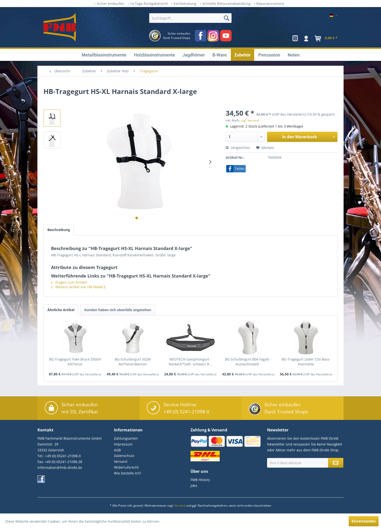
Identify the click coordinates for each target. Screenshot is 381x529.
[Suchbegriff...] (190, 18)
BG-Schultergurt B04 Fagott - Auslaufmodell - (248, 361)
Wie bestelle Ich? (127, 473)
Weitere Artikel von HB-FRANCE (78, 287)
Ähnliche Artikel (60, 309)
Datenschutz (124, 455)
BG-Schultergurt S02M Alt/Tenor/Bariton (133, 361)
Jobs (193, 485)
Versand (120, 461)
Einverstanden (364, 521)
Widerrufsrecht (126, 467)
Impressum (123, 444)
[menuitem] (190, 29)
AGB (117, 450)
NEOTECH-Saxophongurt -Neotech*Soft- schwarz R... (190, 361)
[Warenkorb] (325, 38)
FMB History (200, 479)
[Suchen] (226, 18)
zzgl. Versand (250, 120)
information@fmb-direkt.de (59, 467)
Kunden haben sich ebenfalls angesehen (117, 309)
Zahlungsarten (126, 438)
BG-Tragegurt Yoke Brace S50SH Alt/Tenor (75, 361)
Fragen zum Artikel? (69, 282)
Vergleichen (238, 147)
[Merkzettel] (295, 38)
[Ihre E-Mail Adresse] (297, 463)
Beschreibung (58, 229)
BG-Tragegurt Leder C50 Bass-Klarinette (306, 361)
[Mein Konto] (306, 38)
